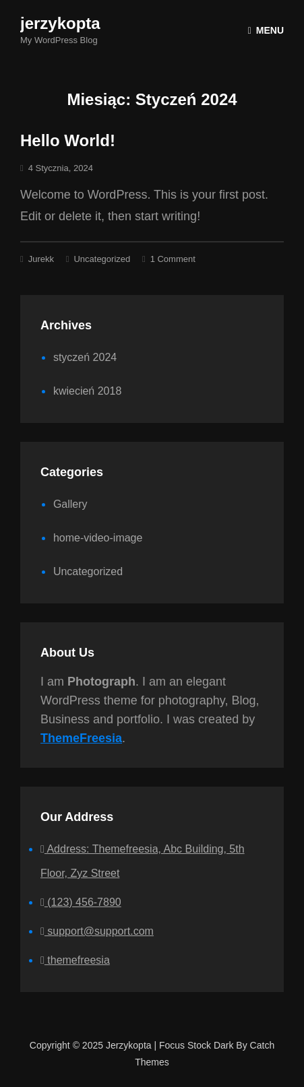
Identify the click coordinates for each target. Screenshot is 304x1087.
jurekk (41, 259)
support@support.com (97, 931)
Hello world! (67, 140)
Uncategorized (101, 259)
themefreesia (75, 960)
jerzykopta (60, 23)
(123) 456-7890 (80, 902)
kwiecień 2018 (87, 391)
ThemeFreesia (81, 738)
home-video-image (98, 538)
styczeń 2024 (85, 357)
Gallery (70, 504)
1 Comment (172, 259)
